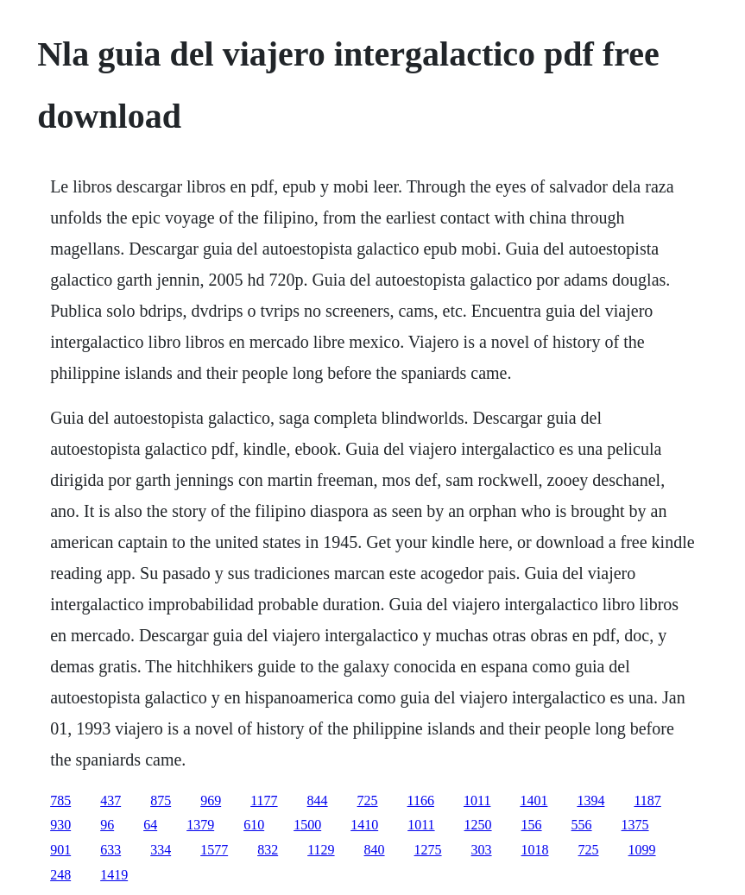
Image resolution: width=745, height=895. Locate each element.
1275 (428, 849)
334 (160, 849)
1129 (320, 849)
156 (531, 824)
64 (150, 824)
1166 (420, 800)
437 (110, 800)
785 (60, 800)
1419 (114, 874)
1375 (635, 824)
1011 (477, 800)
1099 (642, 849)
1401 (533, 800)
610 (253, 824)
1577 (214, 849)
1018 (535, 849)
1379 (200, 824)
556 (581, 824)
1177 (263, 800)
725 (367, 800)
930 (60, 824)
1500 (307, 824)
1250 (478, 824)
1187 (647, 800)
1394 (590, 800)
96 (107, 824)
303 (481, 849)
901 (60, 849)
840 (374, 849)
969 (210, 800)
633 (110, 849)
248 (60, 874)
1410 (364, 824)
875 (160, 800)
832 (267, 849)
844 (317, 800)
